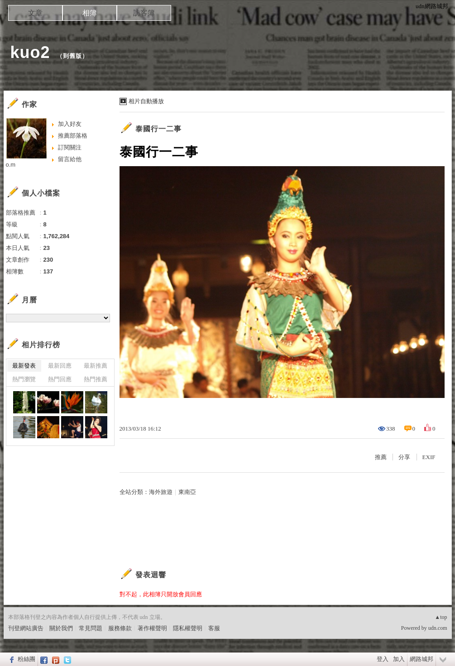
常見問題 (90, 628)
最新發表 (24, 365)
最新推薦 (95, 365)
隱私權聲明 (187, 628)
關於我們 (61, 628)
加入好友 (69, 123)
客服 (214, 628)
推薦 (381, 457)
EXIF (429, 457)
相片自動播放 (146, 101)
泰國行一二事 (158, 129)
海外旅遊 (160, 492)
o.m (11, 164)
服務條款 (120, 628)
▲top (441, 617)
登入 (382, 659)
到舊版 (72, 56)
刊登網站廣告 (25, 628)
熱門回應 (60, 379)
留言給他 (69, 159)
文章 (35, 13)
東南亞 (187, 492)
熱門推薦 (95, 379)
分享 (404, 457)
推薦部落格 (72, 135)
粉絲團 (26, 659)
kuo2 (30, 52)
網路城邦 (421, 659)
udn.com (437, 628)
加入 (399, 659)
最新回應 (60, 365)
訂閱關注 (69, 147)
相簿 (89, 13)
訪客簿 (144, 13)
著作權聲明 (152, 628)
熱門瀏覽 (24, 379)
